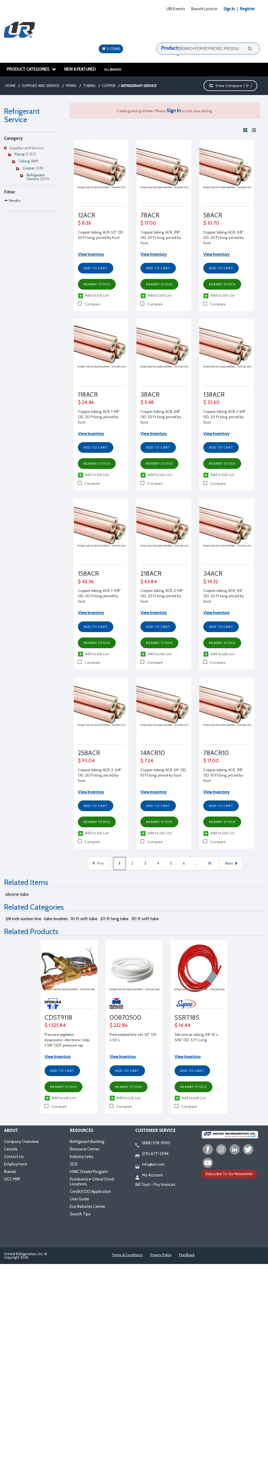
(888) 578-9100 (152, 1143)
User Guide (79, 1199)
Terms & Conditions (127, 1255)
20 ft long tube (114, 918)
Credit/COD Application (90, 1191)
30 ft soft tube (145, 918)
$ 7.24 (146, 761)
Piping (71, 85)
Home (10, 85)
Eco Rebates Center (87, 1206)
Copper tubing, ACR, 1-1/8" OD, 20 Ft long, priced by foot (99, 417)
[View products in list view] (254, 130)
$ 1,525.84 (55, 1025)
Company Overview (21, 1141)
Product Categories (31, 69)
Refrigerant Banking (87, 1141)
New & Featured (80, 69)
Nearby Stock (97, 284)
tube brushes (56, 918)
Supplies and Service (40, 85)
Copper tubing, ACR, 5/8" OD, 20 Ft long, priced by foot (223, 237)
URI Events (175, 8)
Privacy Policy (161, 1255)
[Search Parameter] (31, 212)
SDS (74, 1164)
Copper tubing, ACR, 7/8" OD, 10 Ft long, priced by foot (223, 775)
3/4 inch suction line (23, 918)
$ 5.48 (147, 402)
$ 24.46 (86, 402)
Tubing (89, 85)
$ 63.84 (148, 582)
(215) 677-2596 (152, 1154)
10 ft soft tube (84, 918)
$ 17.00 (148, 223)
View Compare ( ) (230, 85)
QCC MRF (12, 1179)
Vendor (12, 200)
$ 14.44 (182, 1025)
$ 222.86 (119, 1025)
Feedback (186, 1255)
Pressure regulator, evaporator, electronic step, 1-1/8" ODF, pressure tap (67, 1040)
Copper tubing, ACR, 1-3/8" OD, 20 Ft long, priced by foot (224, 417)
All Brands (112, 69)
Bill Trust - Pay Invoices (155, 1184)
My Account (149, 1175)
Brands (10, 1171)
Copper (108, 85)
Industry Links (81, 1156)
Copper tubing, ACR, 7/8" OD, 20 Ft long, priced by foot (160, 237)
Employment (15, 1164)
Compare (89, 304)
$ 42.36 (86, 582)
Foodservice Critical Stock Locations (92, 1181)
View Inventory (91, 254)
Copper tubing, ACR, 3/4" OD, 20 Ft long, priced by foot (223, 596)
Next (231, 863)
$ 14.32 (210, 582)
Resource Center (84, 1149)
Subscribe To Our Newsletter (229, 1173)
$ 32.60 (211, 402)
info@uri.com (150, 1165)
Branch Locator (204, 8)
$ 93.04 (86, 761)
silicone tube (17, 894)
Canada (10, 1149)
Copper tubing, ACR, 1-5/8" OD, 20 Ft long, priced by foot (99, 596)
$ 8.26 (84, 223)
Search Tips (80, 1214)
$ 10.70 (211, 223)
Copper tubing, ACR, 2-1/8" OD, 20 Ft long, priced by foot (161, 596)
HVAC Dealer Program (89, 1171)
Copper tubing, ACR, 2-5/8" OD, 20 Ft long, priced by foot (100, 775)
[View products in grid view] (245, 130)
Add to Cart (96, 268)
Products (170, 48)
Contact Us (14, 1156)
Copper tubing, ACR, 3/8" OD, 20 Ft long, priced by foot (160, 417)
